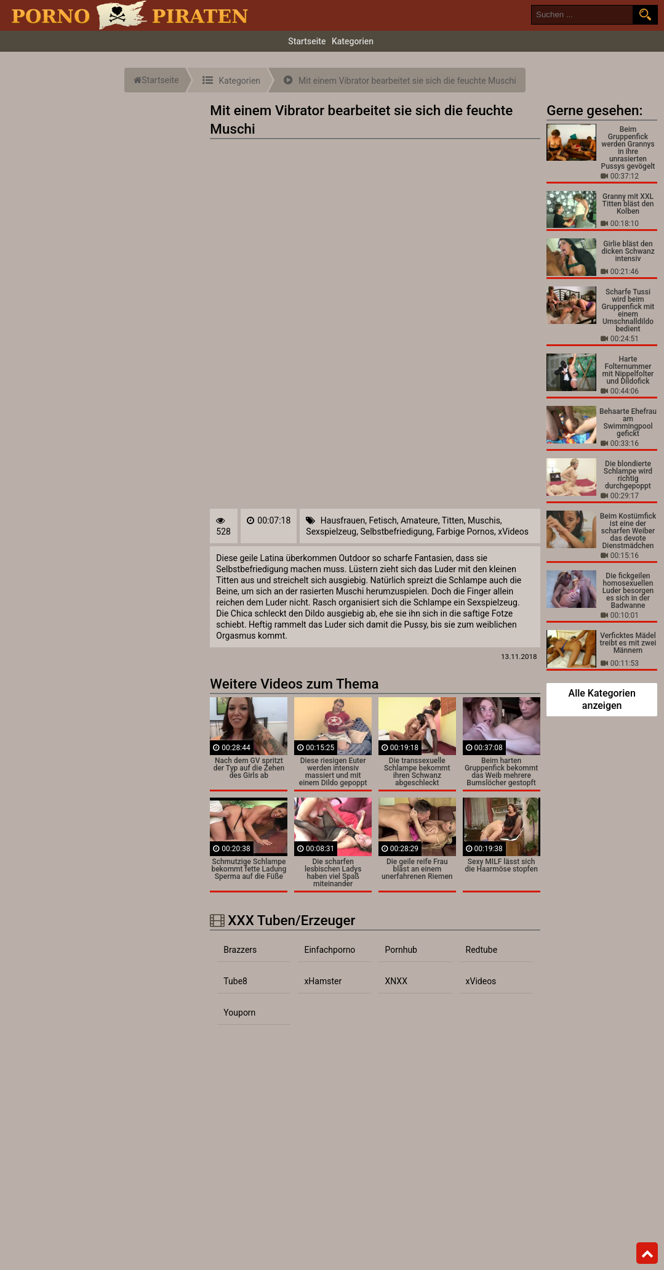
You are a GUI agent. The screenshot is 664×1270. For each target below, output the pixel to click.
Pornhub (401, 950)
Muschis (484, 520)
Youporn (239, 1012)
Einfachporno (329, 950)
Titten (453, 520)
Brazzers (240, 950)
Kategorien (353, 41)
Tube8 (235, 981)
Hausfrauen (343, 520)
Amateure (419, 520)
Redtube (482, 950)
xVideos (513, 531)
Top (647, 1253)
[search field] (582, 15)
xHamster (323, 981)
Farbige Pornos (465, 531)
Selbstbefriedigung (396, 531)
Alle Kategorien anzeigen (602, 699)
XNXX (396, 981)
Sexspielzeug (331, 531)
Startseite (307, 41)
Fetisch (382, 520)
